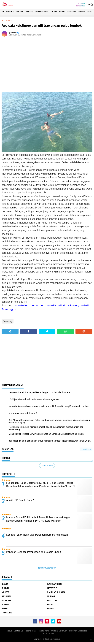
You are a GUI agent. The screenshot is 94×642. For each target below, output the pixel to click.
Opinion (81, 12)
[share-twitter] (47, 331)
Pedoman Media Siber (78, 631)
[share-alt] (10, 331)
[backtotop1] (91, 639)
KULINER (6, 588)
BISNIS (62, 12)
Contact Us (18, 631)
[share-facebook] (28, 331)
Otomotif (6, 600)
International (42, 12)
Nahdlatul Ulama (56, 592)
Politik (19, 12)
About (9, 631)
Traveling (8, 21)
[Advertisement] (47, 66)
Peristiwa (71, 12)
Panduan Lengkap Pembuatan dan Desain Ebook (33, 551)
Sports (51, 608)
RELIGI (89, 12)
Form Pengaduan (47, 633)
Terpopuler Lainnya (47, 568)
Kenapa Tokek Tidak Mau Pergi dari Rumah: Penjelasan (37, 534)
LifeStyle (29, 12)
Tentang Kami (43, 631)
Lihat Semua (47, 465)
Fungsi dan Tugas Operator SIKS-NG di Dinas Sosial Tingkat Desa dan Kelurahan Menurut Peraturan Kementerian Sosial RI (40, 484)
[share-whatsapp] (65, 331)
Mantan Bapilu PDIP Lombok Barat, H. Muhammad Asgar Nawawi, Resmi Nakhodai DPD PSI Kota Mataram (38, 519)
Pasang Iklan (30, 631)
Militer (54, 12)
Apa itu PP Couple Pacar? (20, 500)
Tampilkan (86, 449)
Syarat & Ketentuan (59, 631)
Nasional (10, 12)
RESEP (5, 608)
